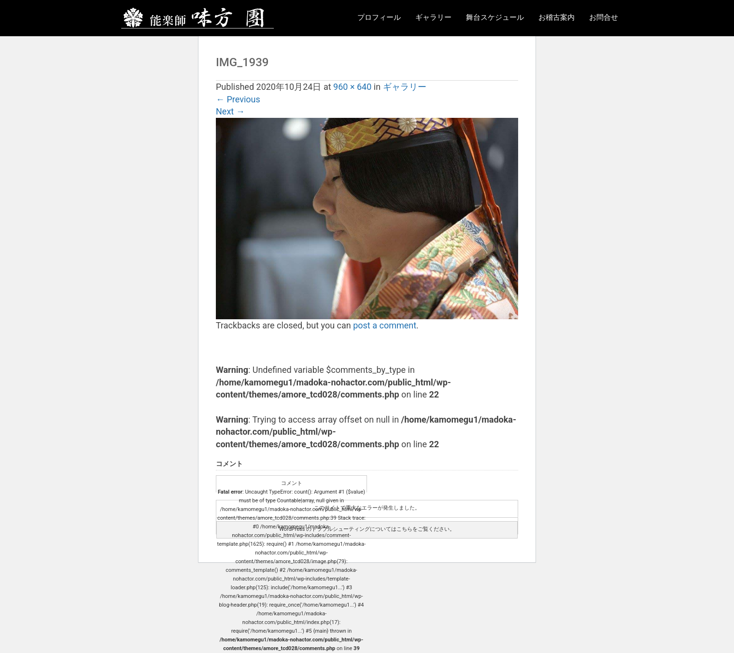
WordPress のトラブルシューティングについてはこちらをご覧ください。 (367, 529)
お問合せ (603, 17)
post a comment (384, 325)
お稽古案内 (556, 17)
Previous (238, 99)
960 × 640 (352, 87)
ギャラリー (433, 17)
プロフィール (379, 17)
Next (230, 111)
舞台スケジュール (495, 17)
